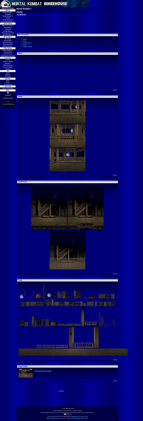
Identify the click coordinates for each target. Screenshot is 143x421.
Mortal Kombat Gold (8, 33)
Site (8, 71)
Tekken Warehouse (7, 88)
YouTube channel (8, 98)
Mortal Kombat (7, 46)
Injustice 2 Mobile (8, 61)
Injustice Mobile (7, 67)
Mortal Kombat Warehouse (53, 418)
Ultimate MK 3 (8, 41)
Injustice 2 (8, 63)
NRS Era (7, 10)
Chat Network (8, 84)
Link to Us (8, 77)
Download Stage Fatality (43, 371)
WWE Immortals (8, 65)
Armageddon (8, 27)
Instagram (8, 95)
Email (86, 416)
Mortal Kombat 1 (8, 12)
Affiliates (7, 75)
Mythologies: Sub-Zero (8, 56)
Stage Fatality (27, 46)
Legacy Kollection (8, 50)
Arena (25, 41)
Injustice (7, 69)
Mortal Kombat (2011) (7, 21)
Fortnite (8, 60)
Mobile (8, 18)
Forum (8, 82)
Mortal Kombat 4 (8, 35)
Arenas (19, 12)
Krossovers (7, 58)
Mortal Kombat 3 (8, 42)
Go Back (61, 391)
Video (25, 39)
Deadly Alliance (7, 31)
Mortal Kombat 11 (7, 16)
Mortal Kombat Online (78, 418)
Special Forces (8, 54)
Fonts (7, 73)
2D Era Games (8, 37)
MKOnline (8, 79)
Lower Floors (27, 43)
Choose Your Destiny (8, 8)
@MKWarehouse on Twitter (77, 416)
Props (25, 45)
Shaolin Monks (8, 52)
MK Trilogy (8, 39)
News (7, 81)
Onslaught (8, 14)
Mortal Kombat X (8, 20)
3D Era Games (8, 23)
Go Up (115, 90)
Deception (8, 29)
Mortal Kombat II (8, 44)
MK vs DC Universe (7, 25)
